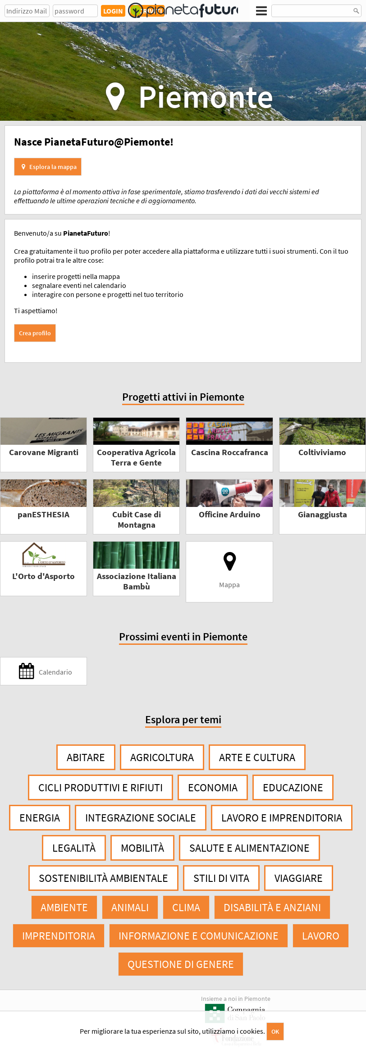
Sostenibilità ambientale (103, 878)
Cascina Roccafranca (229, 452)
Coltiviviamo (322, 452)
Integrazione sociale (140, 818)
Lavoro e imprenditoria (281, 818)
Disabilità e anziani (272, 907)
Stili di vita (221, 878)
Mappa (230, 570)
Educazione (293, 787)
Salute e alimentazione (249, 848)
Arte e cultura (257, 757)
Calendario (43, 671)
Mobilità (142, 848)
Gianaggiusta (322, 514)
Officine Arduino (230, 514)
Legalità (74, 848)
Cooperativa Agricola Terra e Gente (136, 457)
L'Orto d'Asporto (43, 576)
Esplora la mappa (48, 167)
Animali (130, 907)
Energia (39, 818)
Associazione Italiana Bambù (136, 581)
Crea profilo (35, 333)
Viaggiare (298, 878)
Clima (186, 907)
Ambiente (64, 907)
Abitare (86, 757)
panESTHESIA (43, 514)
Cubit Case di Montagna (136, 519)
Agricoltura (162, 757)
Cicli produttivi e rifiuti (100, 787)
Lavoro (320, 936)
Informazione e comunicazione (199, 936)
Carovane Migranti (43, 452)
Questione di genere (181, 964)
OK (275, 1031)
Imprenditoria (58, 936)
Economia (213, 787)
